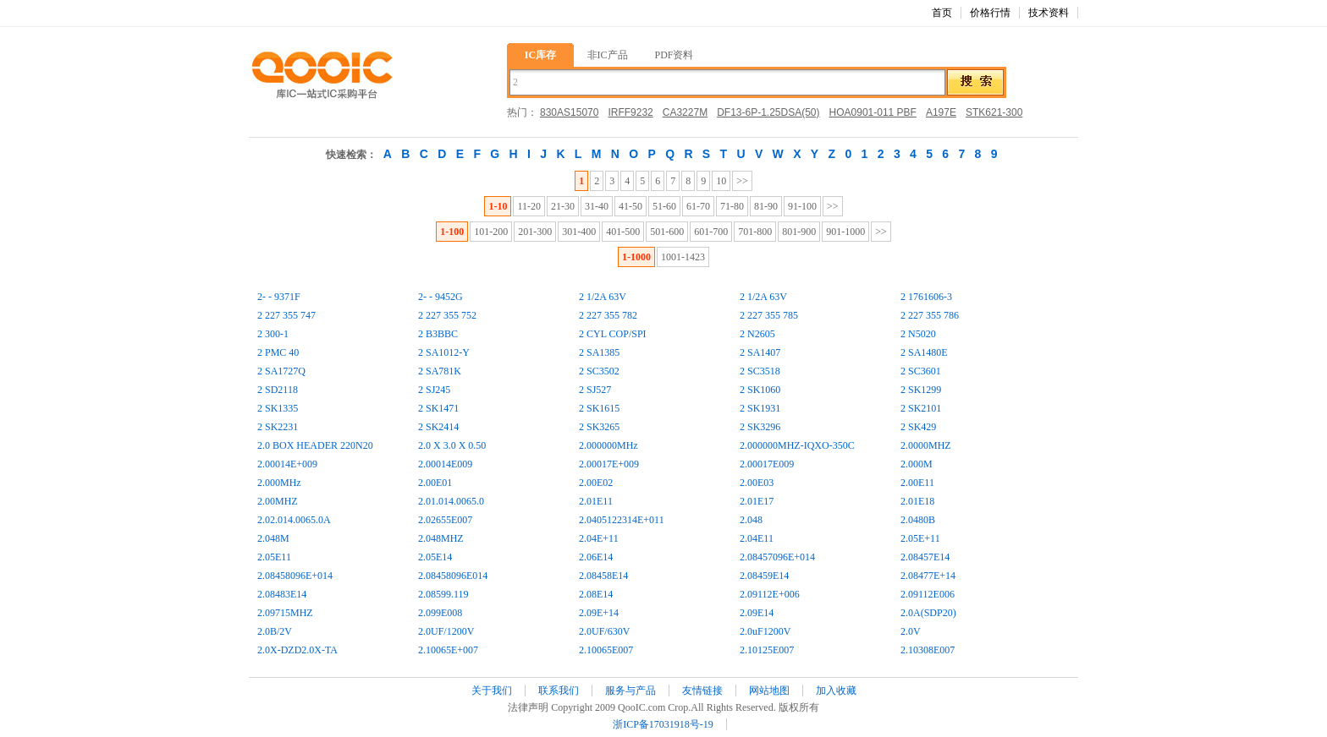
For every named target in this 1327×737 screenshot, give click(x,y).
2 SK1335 (277, 408)
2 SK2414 (438, 427)
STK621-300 (994, 112)
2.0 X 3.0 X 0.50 (452, 445)
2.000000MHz (608, 445)
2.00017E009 (767, 464)
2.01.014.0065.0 (451, 501)
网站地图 (769, 690)
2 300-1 (273, 334)
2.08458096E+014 (295, 575)
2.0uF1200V (765, 631)
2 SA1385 (599, 352)
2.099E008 (440, 613)
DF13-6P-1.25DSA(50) (768, 112)
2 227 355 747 (286, 315)
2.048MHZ (441, 538)
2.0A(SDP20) (928, 613)
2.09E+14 (599, 613)
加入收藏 (836, 690)
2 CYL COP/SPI (613, 334)
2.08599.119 (443, 594)
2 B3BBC (438, 334)
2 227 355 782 (608, 315)
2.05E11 (274, 557)
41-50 (630, 206)
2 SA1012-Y (444, 352)
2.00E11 (917, 483)
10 (721, 181)
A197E (941, 112)
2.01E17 (757, 501)
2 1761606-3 (926, 297)
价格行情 (990, 13)
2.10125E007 (767, 650)
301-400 (579, 231)
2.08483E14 (281, 594)
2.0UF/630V (604, 631)
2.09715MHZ (285, 613)
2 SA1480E (924, 352)
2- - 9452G (440, 297)
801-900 (799, 231)
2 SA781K (439, 371)
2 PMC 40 (278, 352)
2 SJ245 (434, 390)
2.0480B (917, 520)
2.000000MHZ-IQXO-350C (797, 445)
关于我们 (491, 690)
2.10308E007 (927, 650)
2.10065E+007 (448, 650)
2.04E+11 (599, 538)
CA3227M (685, 112)
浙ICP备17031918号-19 (663, 724)
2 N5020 (918, 334)
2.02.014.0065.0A (294, 520)
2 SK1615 (599, 408)
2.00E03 (757, 483)
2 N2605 (757, 334)
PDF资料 (673, 55)
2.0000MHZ (925, 445)
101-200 (491, 231)
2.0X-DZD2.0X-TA (297, 650)
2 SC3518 (760, 371)
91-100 (802, 206)
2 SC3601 (920, 371)
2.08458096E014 (452, 575)
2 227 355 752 (447, 315)
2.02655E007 (445, 520)
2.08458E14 (603, 575)
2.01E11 (596, 501)
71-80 (732, 206)
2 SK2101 (920, 408)
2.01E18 (917, 501)
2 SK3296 (760, 427)
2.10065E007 (606, 650)
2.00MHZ (277, 501)
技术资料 (1048, 13)
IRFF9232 (630, 112)
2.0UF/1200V (446, 631)
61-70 (698, 206)
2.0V (910, 631)
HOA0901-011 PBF (873, 112)
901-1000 (845, 231)
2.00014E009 (445, 464)
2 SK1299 (920, 390)
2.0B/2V (274, 631)
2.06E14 (596, 557)
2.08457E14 (925, 557)
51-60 (664, 206)
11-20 (529, 206)
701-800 (755, 231)
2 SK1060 (760, 390)
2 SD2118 (277, 390)
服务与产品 (630, 690)
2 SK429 (918, 427)
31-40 (596, 206)
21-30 (563, 206)
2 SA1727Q (281, 371)
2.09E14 (757, 613)
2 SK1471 (438, 408)
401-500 (623, 231)
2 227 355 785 (769, 315)
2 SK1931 (760, 408)
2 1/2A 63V (602, 297)
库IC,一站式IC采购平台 (321, 75)
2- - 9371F (278, 297)
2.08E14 (596, 594)
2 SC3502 (599, 371)
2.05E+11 (920, 538)
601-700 (711, 231)
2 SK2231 (277, 427)
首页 (942, 13)
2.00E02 (596, 483)
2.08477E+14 (927, 575)
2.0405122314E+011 (621, 520)
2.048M (273, 538)
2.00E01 (435, 483)
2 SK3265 (599, 427)
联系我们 (558, 690)
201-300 (535, 231)
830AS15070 (569, 112)
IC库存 (540, 55)
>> (742, 181)
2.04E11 (757, 538)
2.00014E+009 (287, 464)
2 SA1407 (760, 352)
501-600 (667, 231)
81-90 (766, 206)
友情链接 (702, 690)
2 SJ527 (595, 390)
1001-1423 (683, 257)
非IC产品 (607, 55)
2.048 (751, 520)
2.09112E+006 (770, 594)
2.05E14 (435, 557)
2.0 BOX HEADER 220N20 (315, 445)
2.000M (916, 464)
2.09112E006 (927, 594)
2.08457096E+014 (777, 557)
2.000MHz (279, 483)
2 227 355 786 (929, 315)
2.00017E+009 (609, 464)
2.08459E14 (764, 575)
